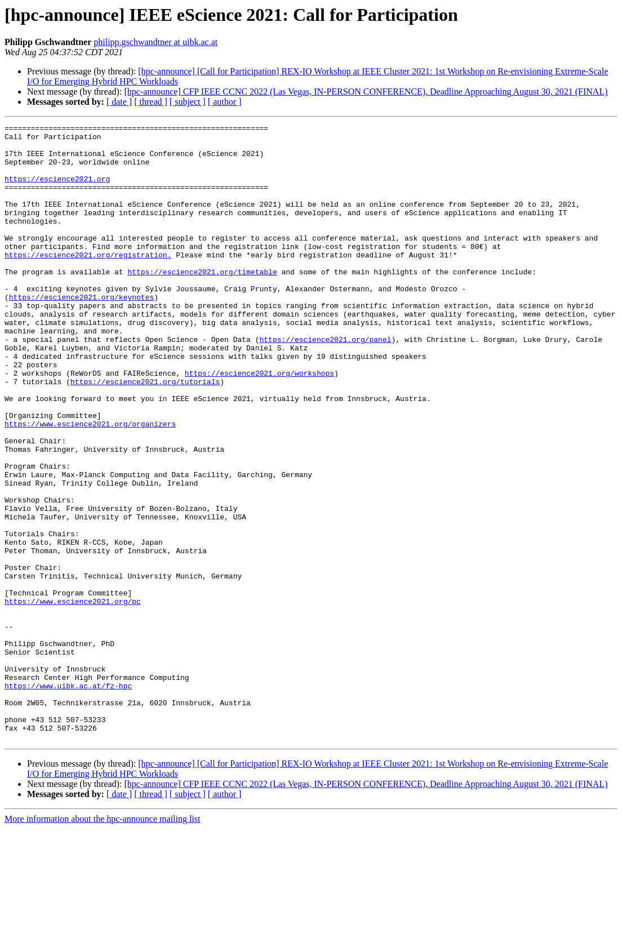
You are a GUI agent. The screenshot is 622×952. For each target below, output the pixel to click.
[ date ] (119, 101)
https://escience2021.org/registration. (88, 282)
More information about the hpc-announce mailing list (102, 942)
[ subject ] (188, 101)
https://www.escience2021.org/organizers (90, 484)
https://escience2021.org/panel (325, 383)
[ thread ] (150, 101)
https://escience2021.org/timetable (202, 302)
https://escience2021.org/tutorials (145, 434)
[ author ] (225, 101)
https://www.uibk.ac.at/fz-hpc (68, 799)
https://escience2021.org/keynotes (81, 332)
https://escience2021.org (57, 190)
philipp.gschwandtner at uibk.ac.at (155, 42)
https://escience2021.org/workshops (259, 424)
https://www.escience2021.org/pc (73, 697)
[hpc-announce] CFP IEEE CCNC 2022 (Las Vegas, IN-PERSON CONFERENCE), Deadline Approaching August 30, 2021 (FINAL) (365, 91)
